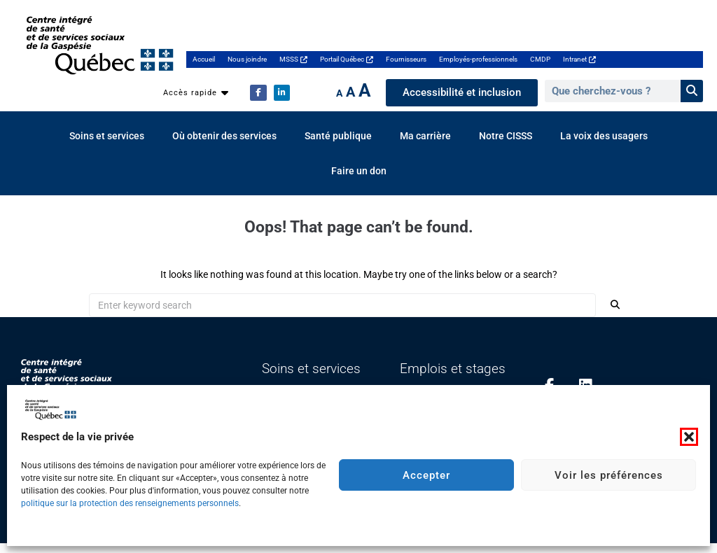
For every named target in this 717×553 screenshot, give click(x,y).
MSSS (293, 59)
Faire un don (359, 170)
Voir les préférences (609, 475)
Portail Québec (346, 59)
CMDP (540, 59)
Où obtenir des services (224, 135)
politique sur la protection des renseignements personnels (130, 503)
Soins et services (106, 135)
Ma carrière (425, 135)
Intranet (579, 59)
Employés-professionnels (478, 59)
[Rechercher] (692, 91)
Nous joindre (247, 59)
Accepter (426, 475)
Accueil (204, 59)
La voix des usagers (604, 135)
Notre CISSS (505, 135)
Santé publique (338, 135)
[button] (689, 437)
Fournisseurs (406, 59)
